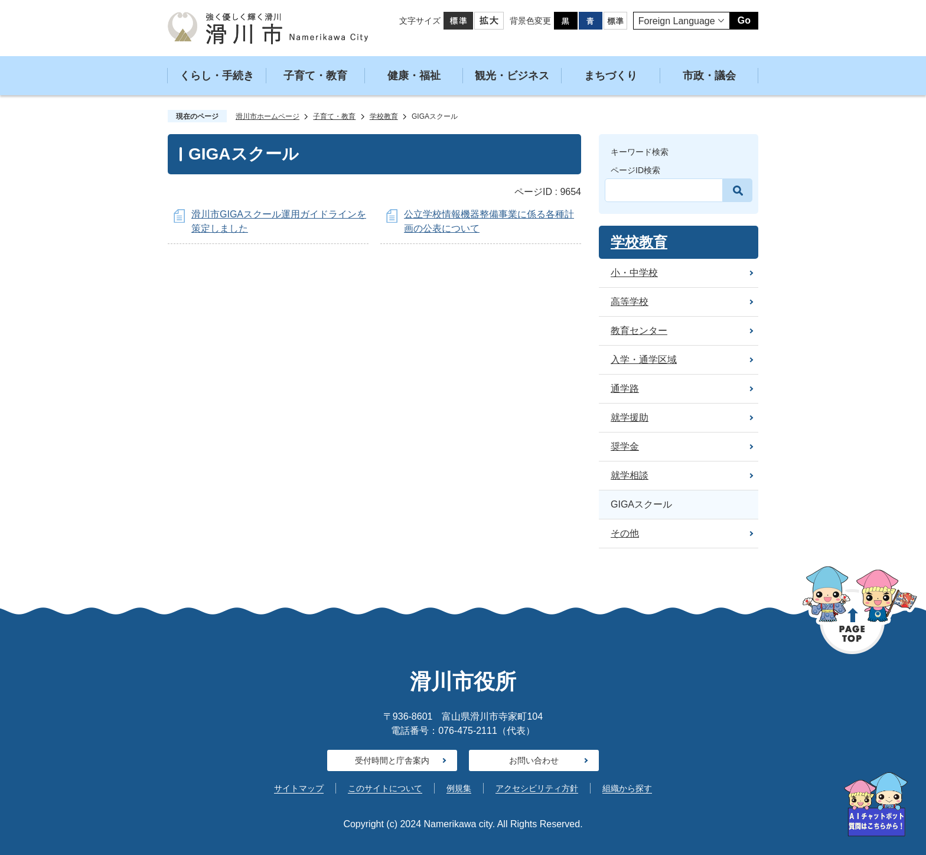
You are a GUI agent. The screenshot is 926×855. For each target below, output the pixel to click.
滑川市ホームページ (267, 116)
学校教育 (384, 116)
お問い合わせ (534, 760)
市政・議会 (709, 76)
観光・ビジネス (512, 76)
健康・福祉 (414, 76)
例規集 (458, 788)
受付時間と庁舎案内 (392, 760)
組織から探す (627, 788)
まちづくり (610, 76)
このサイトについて (385, 788)
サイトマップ (299, 788)
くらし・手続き (217, 76)
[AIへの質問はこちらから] (875, 804)
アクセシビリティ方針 (536, 788)
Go (744, 20)
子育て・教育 (315, 76)
